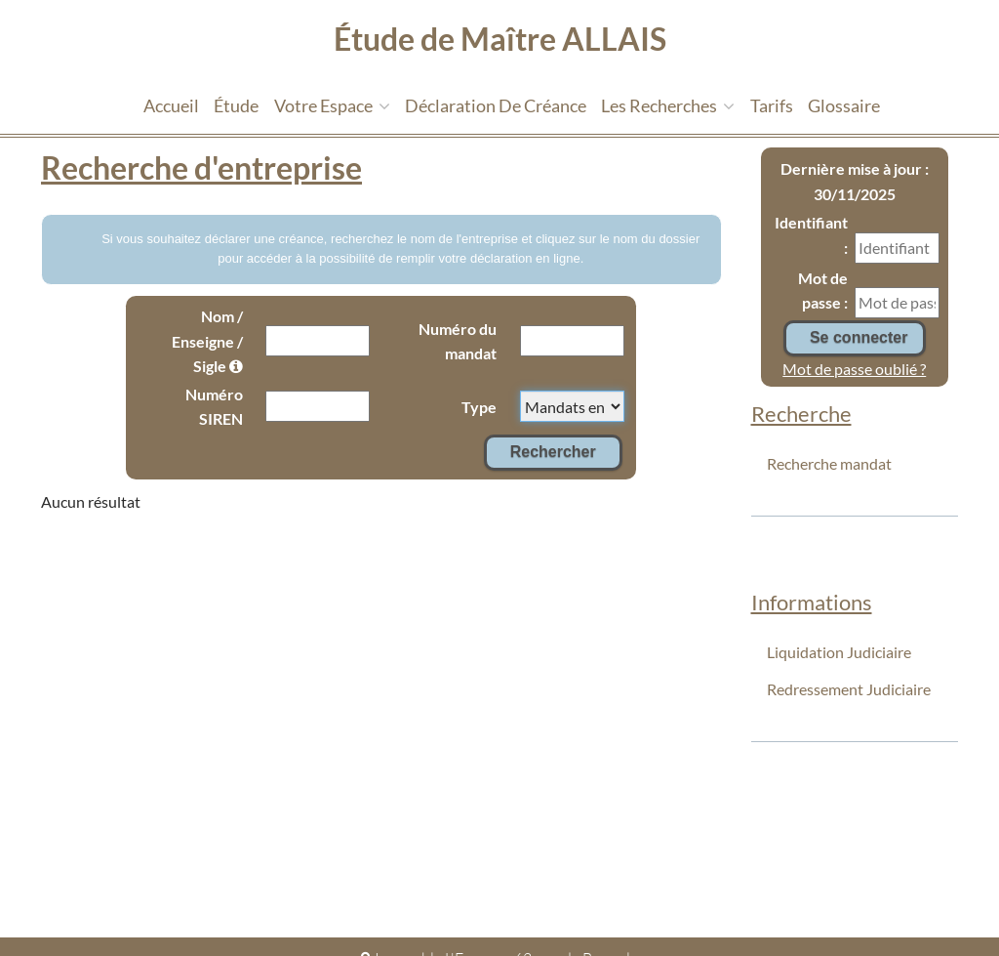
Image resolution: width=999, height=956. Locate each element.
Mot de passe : (823, 290)
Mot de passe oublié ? (854, 368)
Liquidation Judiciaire (839, 652)
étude (236, 105)
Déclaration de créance (495, 105)
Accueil (171, 105)
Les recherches (668, 105)
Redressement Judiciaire (849, 689)
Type (479, 406)
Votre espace (332, 105)
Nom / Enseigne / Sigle (207, 341)
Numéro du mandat (458, 341)
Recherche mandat (829, 463)
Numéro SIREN (214, 407)
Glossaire (844, 105)
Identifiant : (811, 235)
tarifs (771, 105)
